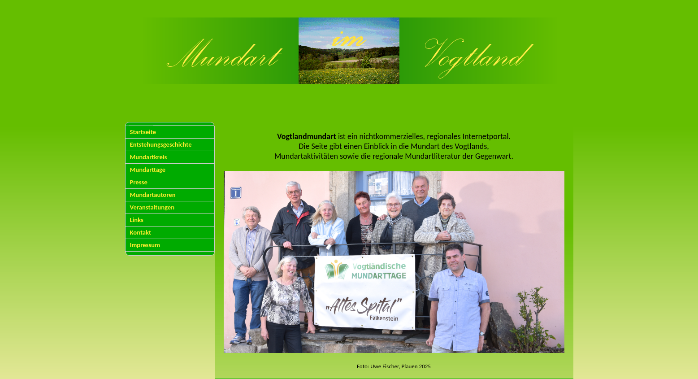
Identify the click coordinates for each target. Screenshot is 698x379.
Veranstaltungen (152, 207)
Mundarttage (148, 170)
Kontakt (141, 232)
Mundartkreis (148, 157)
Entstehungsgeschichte (161, 144)
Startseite (143, 132)
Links (136, 220)
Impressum (145, 245)
